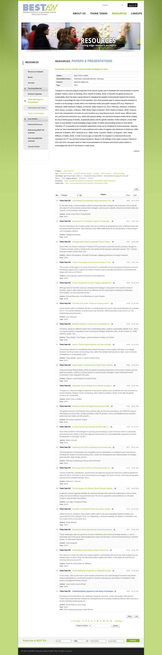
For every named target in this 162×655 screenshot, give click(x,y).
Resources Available (35, 72)
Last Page (117, 621)
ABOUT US (79, 13)
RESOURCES (119, 13)
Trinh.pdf (69, 176)
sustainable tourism (66, 173)
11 (107, 621)
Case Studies (31, 119)
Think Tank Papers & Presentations (33, 101)
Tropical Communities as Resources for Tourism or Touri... (92, 262)
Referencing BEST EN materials (36, 131)
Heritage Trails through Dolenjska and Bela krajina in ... (91, 427)
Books (30, 77)
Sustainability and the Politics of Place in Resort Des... (91, 550)
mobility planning (118, 173)
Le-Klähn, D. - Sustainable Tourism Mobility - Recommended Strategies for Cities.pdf (101, 176)
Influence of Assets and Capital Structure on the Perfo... (91, 406)
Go (80, 195)
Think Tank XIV (69, 171)
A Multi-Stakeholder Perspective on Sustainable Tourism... (92, 571)
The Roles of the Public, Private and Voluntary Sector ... (91, 303)
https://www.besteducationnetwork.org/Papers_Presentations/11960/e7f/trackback (90, 181)
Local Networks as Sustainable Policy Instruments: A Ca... (92, 201)
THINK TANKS (98, 13)
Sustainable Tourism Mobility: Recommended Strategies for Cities (81, 69)
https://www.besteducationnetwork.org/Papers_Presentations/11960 (86, 183)
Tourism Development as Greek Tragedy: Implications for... (92, 283)
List (136, 189)
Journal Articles (34, 147)
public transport (106, 173)
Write (129, 616)
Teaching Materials (33, 88)
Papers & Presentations (36, 113)
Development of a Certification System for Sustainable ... (91, 221)
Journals (31, 83)
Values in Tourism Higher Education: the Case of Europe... (92, 344)
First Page (76, 621)
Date (135, 195)
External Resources (35, 124)
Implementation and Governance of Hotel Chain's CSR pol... (93, 365)
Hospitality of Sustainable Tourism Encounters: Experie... (91, 509)
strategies (96, 173)
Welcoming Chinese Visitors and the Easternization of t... (91, 468)
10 (103, 621)
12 (111, 621)
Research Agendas (35, 94)
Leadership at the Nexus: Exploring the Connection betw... (92, 447)
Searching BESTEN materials (35, 139)
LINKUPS (136, 13)
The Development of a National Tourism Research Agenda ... (93, 488)
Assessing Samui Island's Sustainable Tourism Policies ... (92, 242)
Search (115, 626)
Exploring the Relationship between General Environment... (92, 529)
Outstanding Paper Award (37, 108)
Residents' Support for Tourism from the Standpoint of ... (91, 324)
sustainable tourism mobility (82, 173)
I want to (136, 151)
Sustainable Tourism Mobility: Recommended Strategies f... (92, 386)
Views (128, 195)
